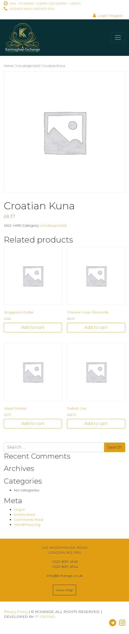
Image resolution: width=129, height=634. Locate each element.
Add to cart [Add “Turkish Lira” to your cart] (96, 423)
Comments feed (28, 519)
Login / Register (108, 15)
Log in (19, 509)
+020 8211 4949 (20, 9)
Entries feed (24, 514)
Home (9, 66)
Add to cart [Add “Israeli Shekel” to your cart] (33, 423)
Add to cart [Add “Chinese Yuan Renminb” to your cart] (96, 327)
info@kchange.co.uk (65, 575)
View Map (64, 590)
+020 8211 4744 (44, 9)
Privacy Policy (16, 611)
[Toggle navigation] (118, 37)
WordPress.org (27, 524)
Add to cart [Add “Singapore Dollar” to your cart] (33, 327)
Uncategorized (28, 66)
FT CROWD (45, 616)
